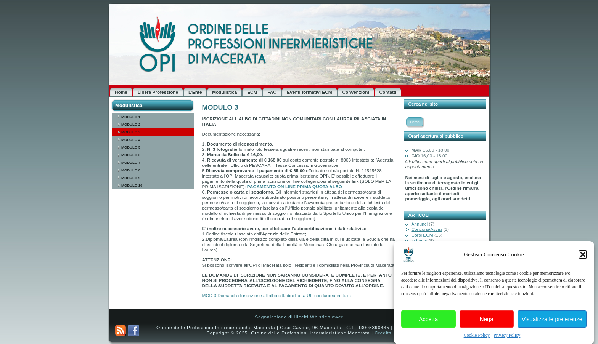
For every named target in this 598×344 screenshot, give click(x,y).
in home (419, 240)
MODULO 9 (130, 178)
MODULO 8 (130, 170)
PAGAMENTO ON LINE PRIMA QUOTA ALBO (294, 186)
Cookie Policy (477, 337)
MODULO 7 (130, 162)
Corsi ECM (422, 235)
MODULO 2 (130, 124)
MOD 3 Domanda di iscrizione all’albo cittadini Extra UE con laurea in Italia (276, 295)
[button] (583, 256)
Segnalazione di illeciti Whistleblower (299, 317)
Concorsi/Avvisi (426, 229)
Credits (383, 333)
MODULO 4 (130, 140)
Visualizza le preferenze (552, 320)
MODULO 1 (130, 117)
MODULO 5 (130, 147)
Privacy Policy (507, 337)
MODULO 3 (130, 132)
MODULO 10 (131, 185)
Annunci (419, 224)
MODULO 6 (130, 155)
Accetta (428, 320)
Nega (487, 320)
